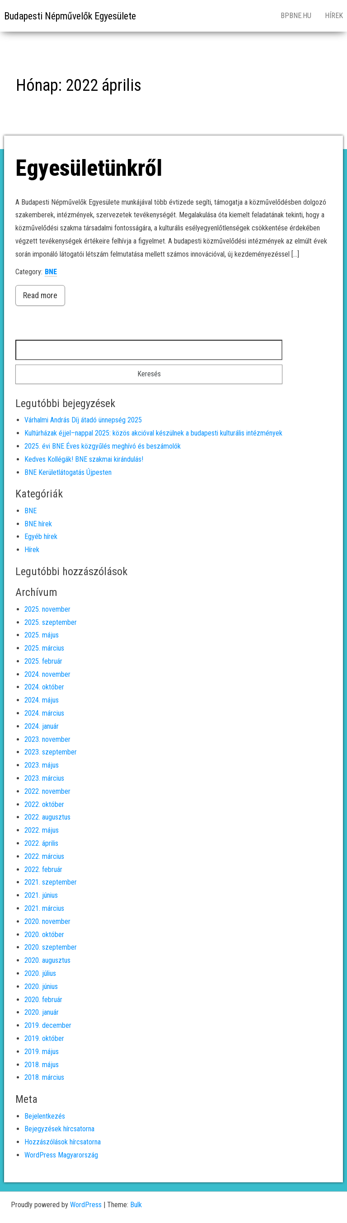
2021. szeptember (50, 882)
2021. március (44, 908)
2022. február (43, 869)
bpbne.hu (296, 15)
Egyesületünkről (88, 168)
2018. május (41, 1064)
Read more (40, 295)
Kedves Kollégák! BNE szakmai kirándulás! (83, 459)
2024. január (41, 726)
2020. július (40, 973)
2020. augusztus (47, 960)
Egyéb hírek (40, 536)
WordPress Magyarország (61, 1155)
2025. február (43, 661)
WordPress (86, 1204)
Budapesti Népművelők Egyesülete (70, 16)
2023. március (44, 778)
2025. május (41, 635)
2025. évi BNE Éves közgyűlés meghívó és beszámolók (102, 446)
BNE (51, 271)
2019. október (44, 1038)
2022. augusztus (47, 817)
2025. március (44, 648)
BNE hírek (38, 524)
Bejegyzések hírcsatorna (59, 1129)
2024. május (41, 700)
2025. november (47, 609)
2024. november (47, 674)
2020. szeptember (50, 947)
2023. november (47, 739)
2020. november (47, 921)
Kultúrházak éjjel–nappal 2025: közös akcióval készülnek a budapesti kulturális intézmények (153, 433)
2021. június (41, 895)
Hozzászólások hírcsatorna (62, 1142)
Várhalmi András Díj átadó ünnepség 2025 (83, 420)
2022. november (47, 791)
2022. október (44, 804)
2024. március (44, 713)
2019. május (41, 1051)
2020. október (44, 934)
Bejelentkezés (44, 1116)
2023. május (41, 765)
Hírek (31, 549)
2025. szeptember (50, 622)
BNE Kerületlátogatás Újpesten (68, 472)
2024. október (44, 687)
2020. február (43, 999)
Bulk (136, 1204)
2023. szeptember (50, 752)
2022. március (44, 856)
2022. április (41, 843)
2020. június (41, 986)
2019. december (47, 1025)
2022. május (41, 830)
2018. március (44, 1077)
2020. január (41, 1012)
